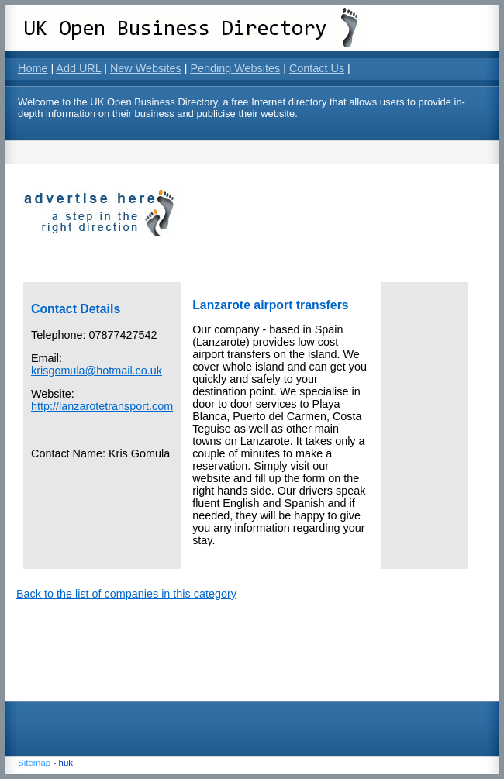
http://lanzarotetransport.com (102, 406)
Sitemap (34, 762)
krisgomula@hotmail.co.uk (96, 370)
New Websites (145, 68)
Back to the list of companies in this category (126, 594)
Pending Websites (235, 68)
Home (32, 68)
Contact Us (316, 68)
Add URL (78, 68)
